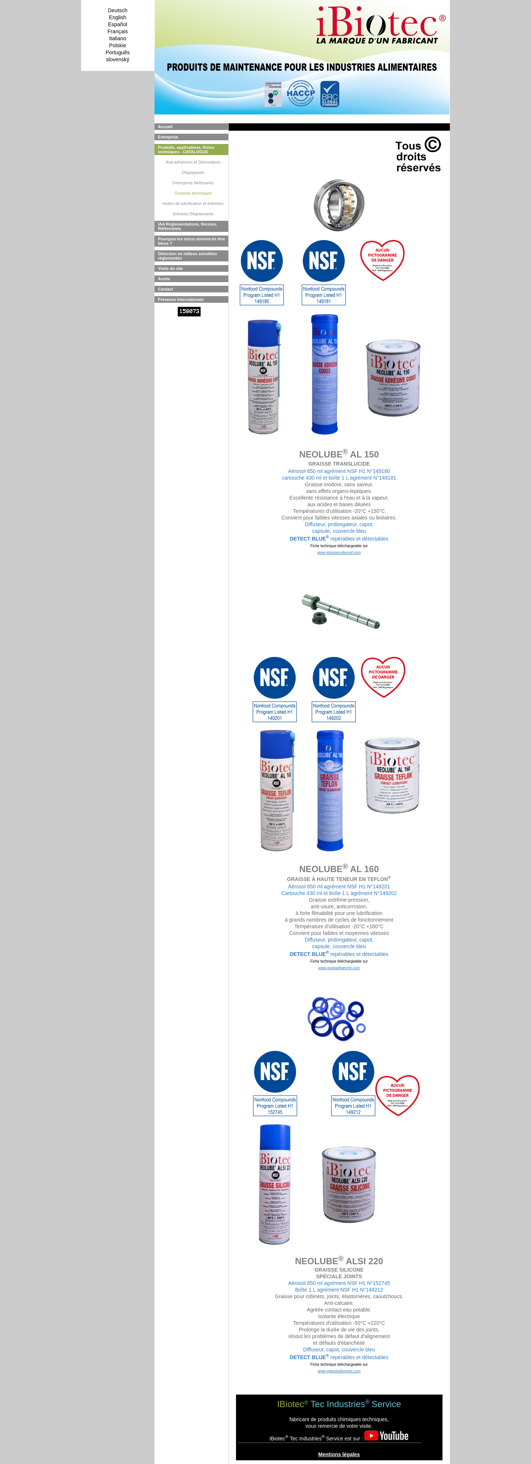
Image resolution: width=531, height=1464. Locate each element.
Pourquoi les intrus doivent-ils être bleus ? (191, 241)
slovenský (117, 59)
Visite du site (170, 268)
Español (117, 24)
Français (117, 31)
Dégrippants (193, 172)
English (117, 17)
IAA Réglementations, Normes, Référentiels (187, 226)
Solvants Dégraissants (193, 214)
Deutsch (118, 10)
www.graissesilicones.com (338, 1371)
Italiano (117, 38)
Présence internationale (181, 299)
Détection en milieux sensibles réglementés (187, 255)
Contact (165, 289)
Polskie (117, 45)
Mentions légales (339, 1454)
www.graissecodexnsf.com (339, 553)
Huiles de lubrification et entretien (193, 203)
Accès (164, 279)
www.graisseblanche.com (339, 968)
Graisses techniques (193, 193)
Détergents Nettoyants (193, 183)
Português (117, 52)
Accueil (165, 126)
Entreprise (168, 137)
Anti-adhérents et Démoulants (193, 162)
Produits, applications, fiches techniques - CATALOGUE (186, 149)
